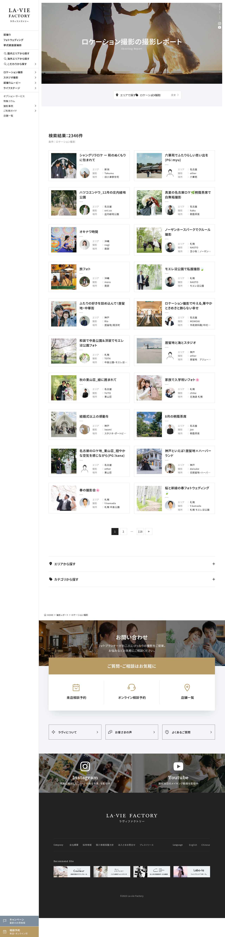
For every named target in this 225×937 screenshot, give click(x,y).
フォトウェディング (13, 40)
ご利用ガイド (20, 110)
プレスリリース (147, 882)
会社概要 (73, 882)
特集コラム (9, 101)
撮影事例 (20, 106)
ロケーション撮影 (20, 72)
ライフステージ (20, 88)
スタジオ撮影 (20, 77)
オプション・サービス (14, 96)
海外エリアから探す (17, 59)
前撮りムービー (20, 82)
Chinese (205, 882)
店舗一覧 (8, 115)
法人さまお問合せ (127, 882)
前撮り (7, 34)
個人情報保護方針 (105, 882)
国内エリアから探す (17, 53)
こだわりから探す (20, 64)
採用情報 (87, 882)
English (193, 882)
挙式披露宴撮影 (13, 45)
